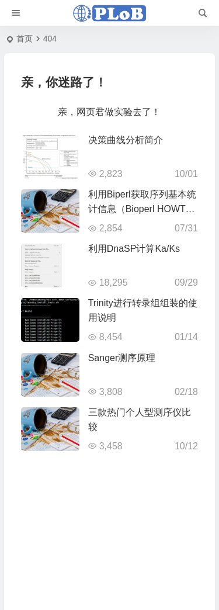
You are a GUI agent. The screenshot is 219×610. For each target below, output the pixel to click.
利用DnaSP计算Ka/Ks (134, 249)
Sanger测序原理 (122, 358)
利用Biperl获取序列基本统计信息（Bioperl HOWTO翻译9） (142, 208)
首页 (24, 38)
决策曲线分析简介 (125, 140)
